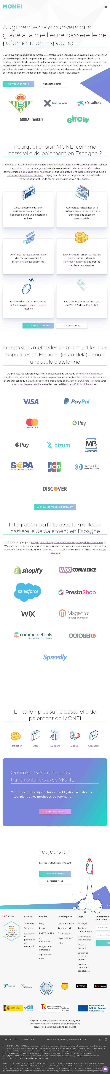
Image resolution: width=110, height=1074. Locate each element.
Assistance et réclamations (84, 938)
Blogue (74, 746)
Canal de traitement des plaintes (84, 967)
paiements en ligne (60, 164)
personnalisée (81, 218)
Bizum (30, 381)
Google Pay (87, 381)
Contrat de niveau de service (83, 956)
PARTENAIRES (46, 933)
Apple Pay (74, 381)
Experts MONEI (65, 938)
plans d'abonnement (34, 305)
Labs (60, 943)
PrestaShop (46, 542)
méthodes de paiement (93, 377)
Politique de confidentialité (85, 930)
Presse (42, 928)
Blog (41, 923)
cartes (42, 381)
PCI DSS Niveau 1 (82, 946)
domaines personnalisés (35, 172)
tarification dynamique (75, 261)
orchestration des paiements (28, 261)
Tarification (16, 746)
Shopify (35, 542)
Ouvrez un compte (18, 84)
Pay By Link (92, 305)
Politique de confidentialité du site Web (33, 1058)
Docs (35, 746)
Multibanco (86, 384)
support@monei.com (11, 1056)
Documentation (66, 923)
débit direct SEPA (69, 384)
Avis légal (82, 923)
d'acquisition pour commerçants (27, 168)
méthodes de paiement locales (29, 384)
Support (55, 746)
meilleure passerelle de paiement (25, 175)
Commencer (64, 933)
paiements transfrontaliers (85, 168)
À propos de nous (45, 956)
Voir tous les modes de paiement (55, 507)
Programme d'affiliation (45, 948)
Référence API (65, 928)
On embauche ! (45, 940)
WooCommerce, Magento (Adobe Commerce (78, 542)
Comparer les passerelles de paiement (29, 939)
